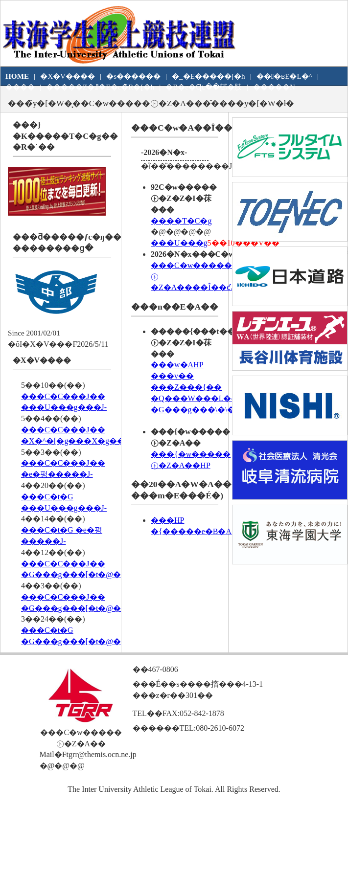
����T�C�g (181, 221)
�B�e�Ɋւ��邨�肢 (203, 87)
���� (20, 87)
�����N (274, 87)
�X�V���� (67, 76)
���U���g (179, 243)
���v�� (172, 376)
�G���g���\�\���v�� (210, 409)
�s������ (133, 76)
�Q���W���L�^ (193, 398)
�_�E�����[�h (208, 76)
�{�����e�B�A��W (203, 531)
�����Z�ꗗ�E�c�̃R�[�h (100, 87)
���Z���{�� (186, 387)
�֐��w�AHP (177, 364)
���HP (167, 520)
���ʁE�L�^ (284, 76)
